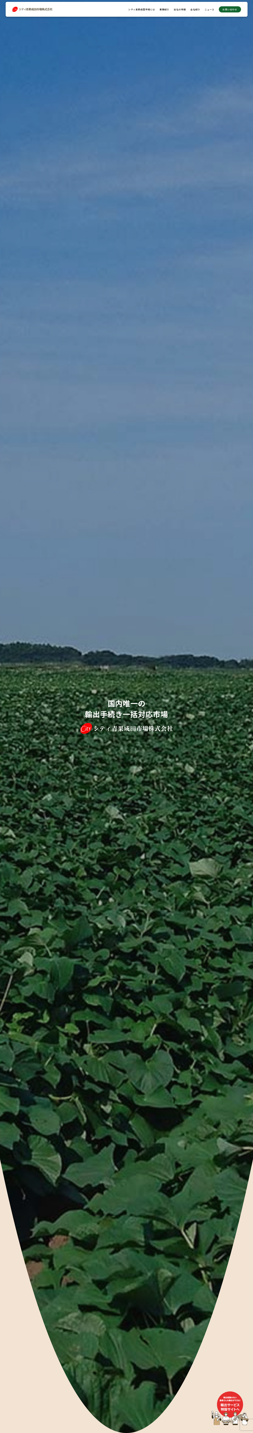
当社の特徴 (180, 9)
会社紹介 (195, 9)
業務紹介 (164, 9)
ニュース (209, 9)
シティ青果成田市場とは (141, 9)
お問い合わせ (229, 9)
